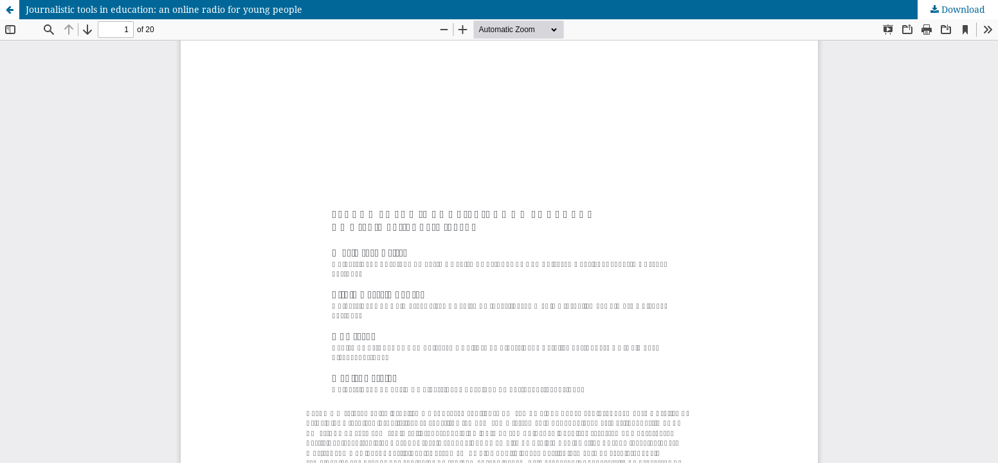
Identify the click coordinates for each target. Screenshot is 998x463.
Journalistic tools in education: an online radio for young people (164, 9)
